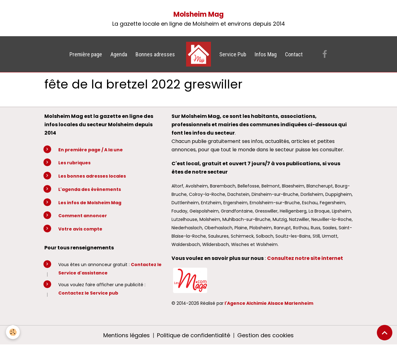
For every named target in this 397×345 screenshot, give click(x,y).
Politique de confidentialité (193, 335)
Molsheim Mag (198, 14)
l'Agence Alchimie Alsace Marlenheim (269, 303)
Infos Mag (266, 54)
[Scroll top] (384, 332)
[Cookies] (13, 332)
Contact (294, 54)
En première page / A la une (90, 150)
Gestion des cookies (265, 335)
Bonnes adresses (155, 54)
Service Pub (232, 54)
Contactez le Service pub (88, 293)
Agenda (118, 54)
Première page (85, 54)
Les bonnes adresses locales (92, 176)
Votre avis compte (80, 229)
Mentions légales (126, 335)
